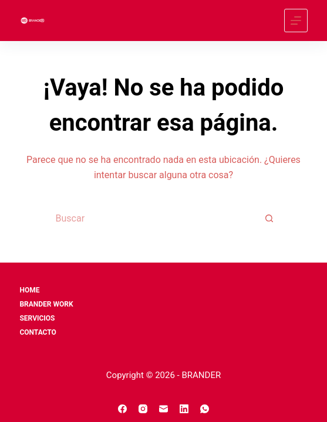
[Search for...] (152, 218)
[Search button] (269, 218)
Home (29, 290)
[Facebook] (122, 408)
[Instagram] (143, 408)
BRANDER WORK (46, 304)
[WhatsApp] (204, 408)
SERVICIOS (37, 318)
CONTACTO (37, 332)
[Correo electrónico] (163, 408)
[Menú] (296, 20)
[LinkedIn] (184, 408)
